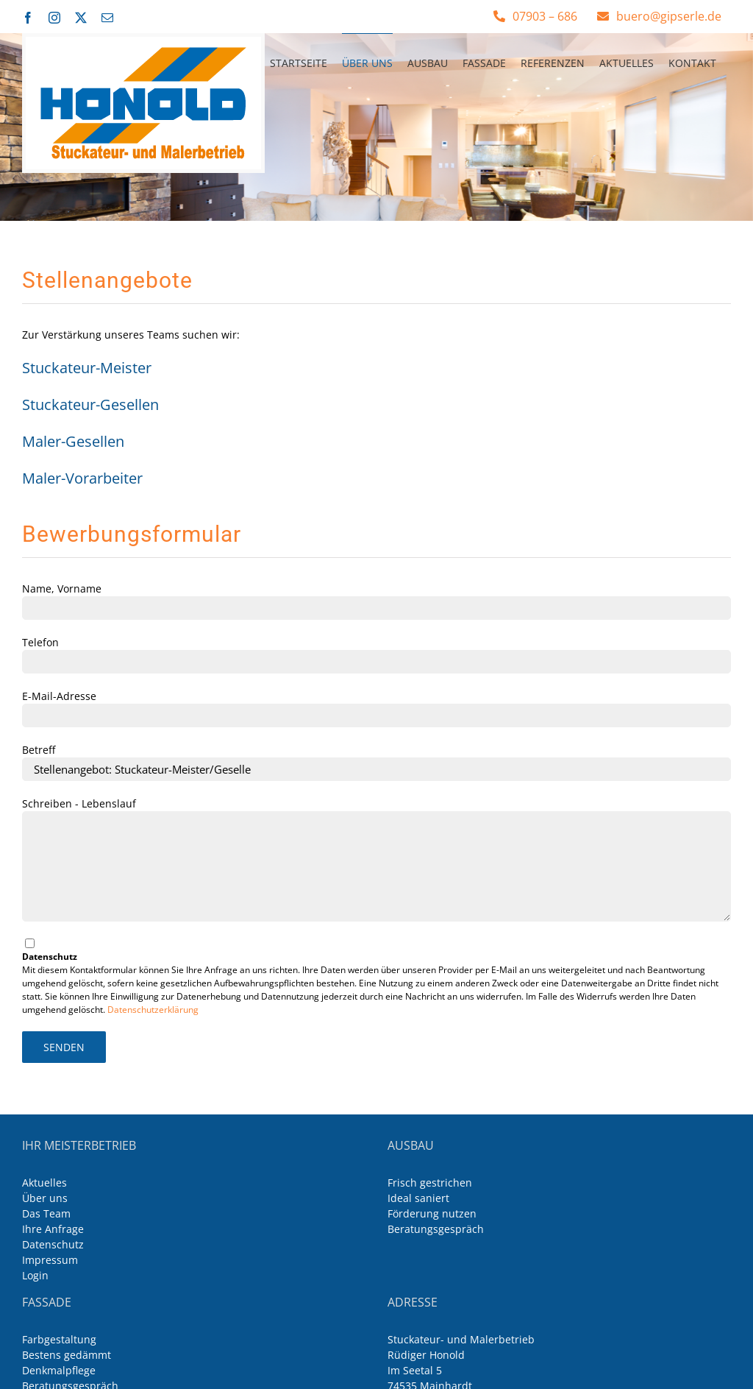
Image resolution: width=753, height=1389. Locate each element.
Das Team (46, 1213)
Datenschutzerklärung (153, 1009)
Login (35, 1275)
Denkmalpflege (59, 1370)
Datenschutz (53, 1244)
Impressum (50, 1260)
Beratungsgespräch (436, 1229)
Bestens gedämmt (66, 1355)
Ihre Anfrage (53, 1229)
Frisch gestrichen (430, 1183)
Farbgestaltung (59, 1339)
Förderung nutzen (432, 1213)
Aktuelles (44, 1183)
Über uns (45, 1198)
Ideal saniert (418, 1198)
